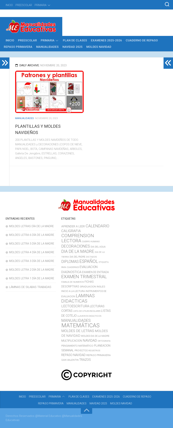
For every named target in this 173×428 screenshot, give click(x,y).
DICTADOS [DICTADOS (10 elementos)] (91, 256)
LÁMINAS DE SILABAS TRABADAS (30, 287)
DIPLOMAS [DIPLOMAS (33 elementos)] (70, 261)
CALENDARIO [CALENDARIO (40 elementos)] (97, 226)
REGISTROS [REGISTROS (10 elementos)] (94, 350)
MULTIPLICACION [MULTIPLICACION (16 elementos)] (71, 340)
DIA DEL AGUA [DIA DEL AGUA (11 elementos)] (98, 246)
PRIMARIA (41, 5)
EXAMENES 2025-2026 (106, 40)
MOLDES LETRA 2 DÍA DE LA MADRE (31, 269)
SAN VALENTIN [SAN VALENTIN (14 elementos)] (70, 359)
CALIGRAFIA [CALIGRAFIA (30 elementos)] (71, 231)
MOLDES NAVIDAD (98, 47)
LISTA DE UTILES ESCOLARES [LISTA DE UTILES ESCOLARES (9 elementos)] (86, 311)
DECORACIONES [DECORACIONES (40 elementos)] (75, 246)
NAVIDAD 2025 (72, 47)
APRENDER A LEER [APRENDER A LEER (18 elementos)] (73, 226)
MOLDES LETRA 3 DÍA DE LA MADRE (31, 261)
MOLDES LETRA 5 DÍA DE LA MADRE (31, 243)
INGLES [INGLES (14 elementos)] (101, 286)
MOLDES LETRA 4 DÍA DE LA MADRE (31, 252)
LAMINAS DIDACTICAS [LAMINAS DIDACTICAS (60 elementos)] (78, 298)
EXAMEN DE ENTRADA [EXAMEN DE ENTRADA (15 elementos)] (95, 272)
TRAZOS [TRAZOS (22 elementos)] (85, 359)
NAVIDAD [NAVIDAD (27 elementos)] (90, 340)
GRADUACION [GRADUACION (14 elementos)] (88, 286)
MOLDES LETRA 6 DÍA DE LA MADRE (31, 235)
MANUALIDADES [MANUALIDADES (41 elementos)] (76, 320)
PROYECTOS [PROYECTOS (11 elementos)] (81, 350)
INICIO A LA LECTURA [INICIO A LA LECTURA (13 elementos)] (73, 291)
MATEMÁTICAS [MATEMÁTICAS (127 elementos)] (80, 325)
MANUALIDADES (47, 47)
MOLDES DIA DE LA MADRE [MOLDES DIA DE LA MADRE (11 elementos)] (95, 336)
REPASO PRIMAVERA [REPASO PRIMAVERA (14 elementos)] (98, 355)
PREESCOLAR (24, 5)
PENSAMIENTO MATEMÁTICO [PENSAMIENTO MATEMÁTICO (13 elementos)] (77, 345)
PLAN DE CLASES (75, 40)
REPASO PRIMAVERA (18, 47)
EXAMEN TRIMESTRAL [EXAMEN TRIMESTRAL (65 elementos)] (84, 276)
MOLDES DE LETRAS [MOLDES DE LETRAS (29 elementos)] (77, 331)
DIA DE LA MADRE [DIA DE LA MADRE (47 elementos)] (77, 251)
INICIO (9, 5)
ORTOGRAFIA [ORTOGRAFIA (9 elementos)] (104, 341)
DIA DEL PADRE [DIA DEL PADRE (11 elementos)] (77, 256)
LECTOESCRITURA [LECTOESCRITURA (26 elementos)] (75, 306)
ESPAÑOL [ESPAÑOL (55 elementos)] (88, 261)
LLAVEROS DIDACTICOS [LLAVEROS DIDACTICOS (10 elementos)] (89, 316)
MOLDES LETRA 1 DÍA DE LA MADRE (31, 278)
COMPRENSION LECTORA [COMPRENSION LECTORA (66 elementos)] (77, 238)
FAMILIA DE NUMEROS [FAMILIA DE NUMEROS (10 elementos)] (72, 282)
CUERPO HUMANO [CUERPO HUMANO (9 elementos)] (91, 241)
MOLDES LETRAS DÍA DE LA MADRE (31, 226)
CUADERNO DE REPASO (142, 40)
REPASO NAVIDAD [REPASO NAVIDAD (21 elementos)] (73, 355)
